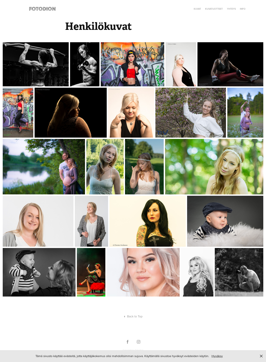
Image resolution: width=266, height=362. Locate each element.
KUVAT (197, 9)
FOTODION (42, 9)
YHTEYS (231, 9)
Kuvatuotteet (214, 9)
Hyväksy (217, 356)
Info (242, 9)
